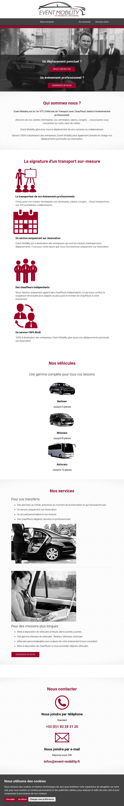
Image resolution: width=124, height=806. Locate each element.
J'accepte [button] (10, 799)
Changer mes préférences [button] (42, 799)
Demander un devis (62, 85)
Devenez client (102, 22)
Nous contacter (47, 22)
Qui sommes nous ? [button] (26, 22)
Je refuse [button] (22, 799)
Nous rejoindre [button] (66, 22)
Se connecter (85, 22)
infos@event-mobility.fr (62, 761)
